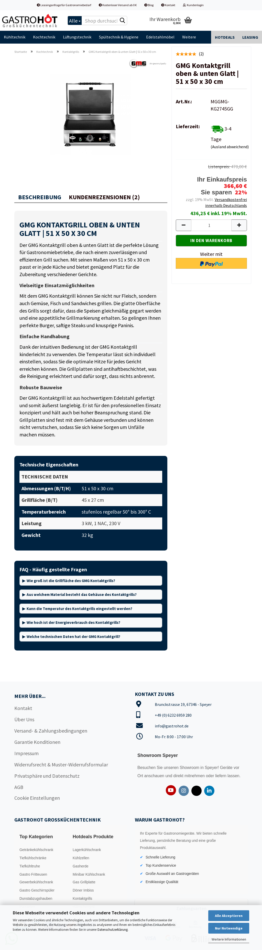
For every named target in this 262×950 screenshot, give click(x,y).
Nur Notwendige (229, 928)
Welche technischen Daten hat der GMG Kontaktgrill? (73, 636)
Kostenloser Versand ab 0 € (118, 5)
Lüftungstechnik (77, 36)
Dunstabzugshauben (35, 898)
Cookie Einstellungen (37, 798)
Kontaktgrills (82, 898)
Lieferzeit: (188, 126)
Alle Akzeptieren (229, 915)
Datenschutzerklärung (112, 929)
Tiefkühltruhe (29, 866)
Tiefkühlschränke (32, 858)
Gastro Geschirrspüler (36, 890)
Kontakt (168, 5)
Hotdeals (225, 37)
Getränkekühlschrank (36, 850)
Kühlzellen (81, 858)
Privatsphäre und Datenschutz (47, 776)
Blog (149, 5)
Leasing (250, 37)
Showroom (190, 767)
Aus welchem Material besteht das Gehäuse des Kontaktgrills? (82, 594)
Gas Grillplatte (84, 882)
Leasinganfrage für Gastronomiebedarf (64, 5)
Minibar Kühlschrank (89, 874)
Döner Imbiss (83, 890)
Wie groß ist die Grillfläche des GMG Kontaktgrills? (71, 580)
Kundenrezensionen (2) (104, 197)
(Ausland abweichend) (230, 146)
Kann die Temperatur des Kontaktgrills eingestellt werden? (79, 608)
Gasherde (80, 866)
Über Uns (24, 719)
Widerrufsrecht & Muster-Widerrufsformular (61, 764)
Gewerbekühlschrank (36, 882)
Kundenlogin (193, 5)
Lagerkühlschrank (87, 850)
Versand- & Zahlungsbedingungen (50, 730)
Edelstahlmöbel (160, 36)
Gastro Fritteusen (33, 874)
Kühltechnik (14, 36)
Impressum (26, 753)
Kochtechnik (44, 36)
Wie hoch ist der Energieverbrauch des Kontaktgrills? (73, 622)
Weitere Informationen (229, 939)
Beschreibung (39, 197)
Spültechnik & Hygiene (118, 36)
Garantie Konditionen (37, 742)
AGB (18, 787)
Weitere (189, 36)
